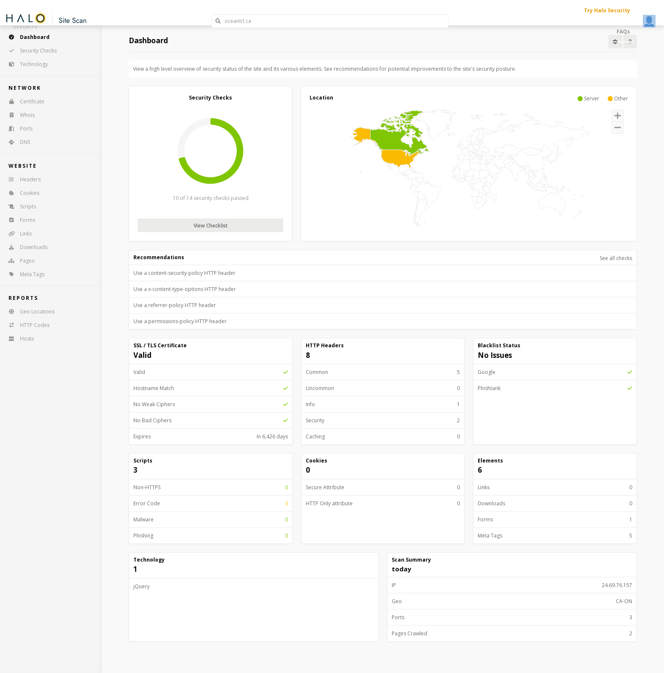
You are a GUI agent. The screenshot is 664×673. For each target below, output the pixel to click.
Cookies (21, 193)
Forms (19, 220)
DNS (16, 142)
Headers (22, 179)
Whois (19, 115)
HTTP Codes (26, 325)
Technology (25, 64)
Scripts (19, 206)
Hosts (18, 338)
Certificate (23, 101)
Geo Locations (29, 311)
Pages (18, 260)
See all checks (616, 258)
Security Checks (30, 50)
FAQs (623, 31)
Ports (18, 128)
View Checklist (211, 225)
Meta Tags (23, 274)
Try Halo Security (607, 10)
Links (17, 233)
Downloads (25, 247)
